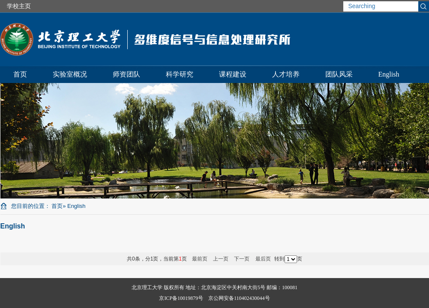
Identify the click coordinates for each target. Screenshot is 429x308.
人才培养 (286, 74)
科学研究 (179, 74)
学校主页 (19, 6)
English (388, 74)
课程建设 (232, 74)
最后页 (263, 259)
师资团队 (126, 74)
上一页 (220, 259)
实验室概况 (70, 74)
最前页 (199, 259)
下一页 (241, 259)
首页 (20, 74)
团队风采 (339, 74)
